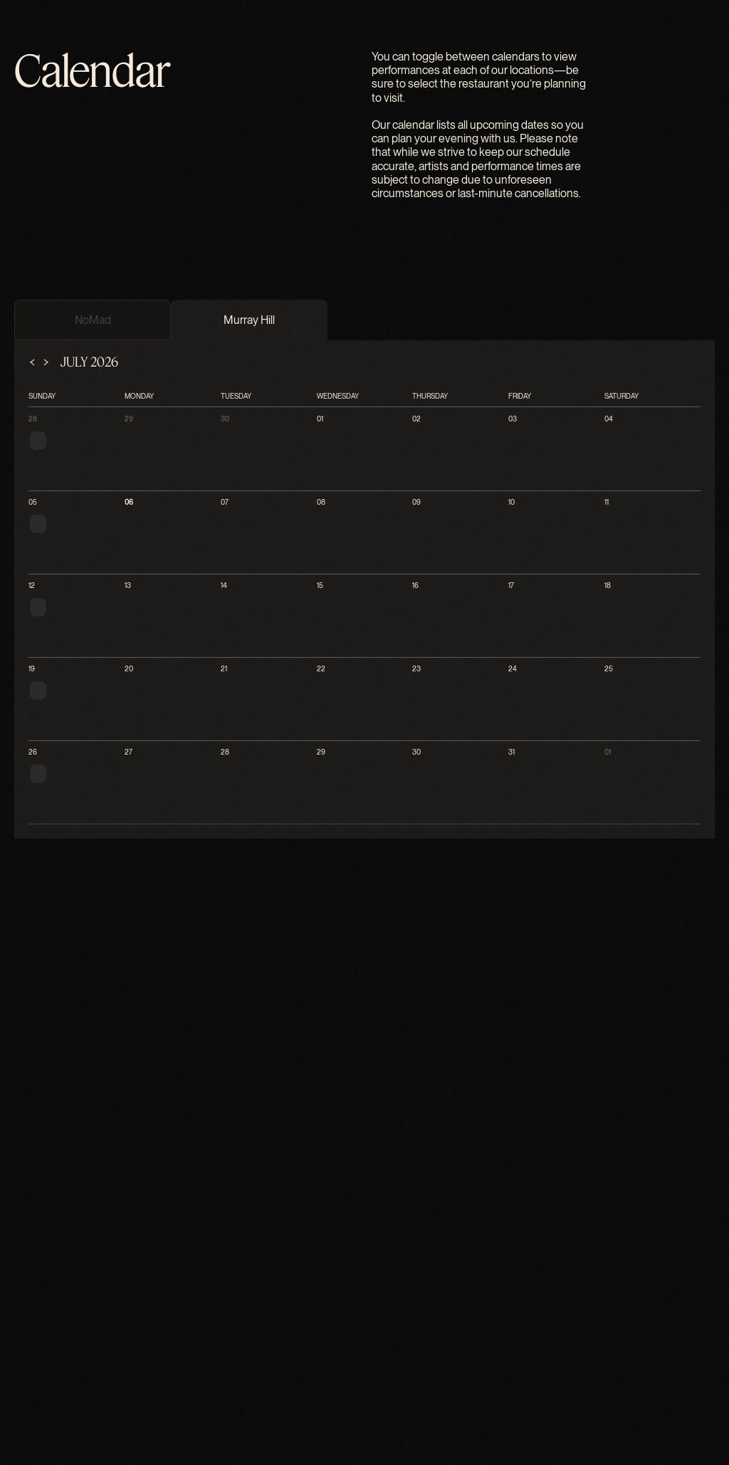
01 (16, 1345)
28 (16, 1300)
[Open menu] (70, 804)
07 (16, 1447)
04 (16, 1390)
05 (16, 1417)
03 (16, 1375)
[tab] (27, 1167)
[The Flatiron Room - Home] (364, 787)
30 (16, 1330)
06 (16, 1432)
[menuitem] (48, 837)
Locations (60, 863)
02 (16, 1360)
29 (16, 1315)
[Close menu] (11, 816)
